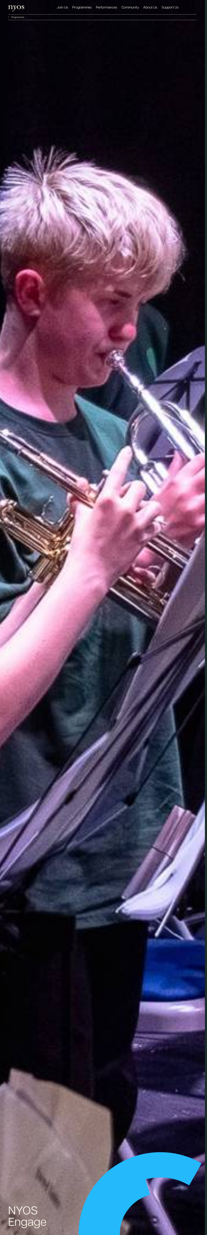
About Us (150, 7)
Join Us (62, 7)
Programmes (82, 7)
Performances (106, 7)
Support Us (170, 7)
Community (130, 7)
